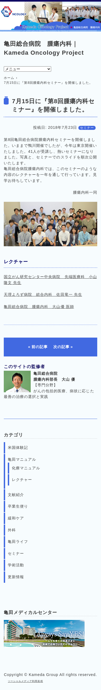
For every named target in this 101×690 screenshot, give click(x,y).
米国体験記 (18, 447)
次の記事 (61, 347)
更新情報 (16, 577)
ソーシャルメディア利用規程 (25, 681)
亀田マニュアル (22, 459)
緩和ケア (16, 518)
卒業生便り (18, 506)
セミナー (87, 127)
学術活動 (16, 565)
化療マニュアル (26, 468)
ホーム (9, 78)
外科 (12, 530)
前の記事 (40, 347)
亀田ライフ (18, 541)
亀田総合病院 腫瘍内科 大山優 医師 (39, 306)
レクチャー (22, 479)
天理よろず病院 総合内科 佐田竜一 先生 (43, 294)
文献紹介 (16, 495)
